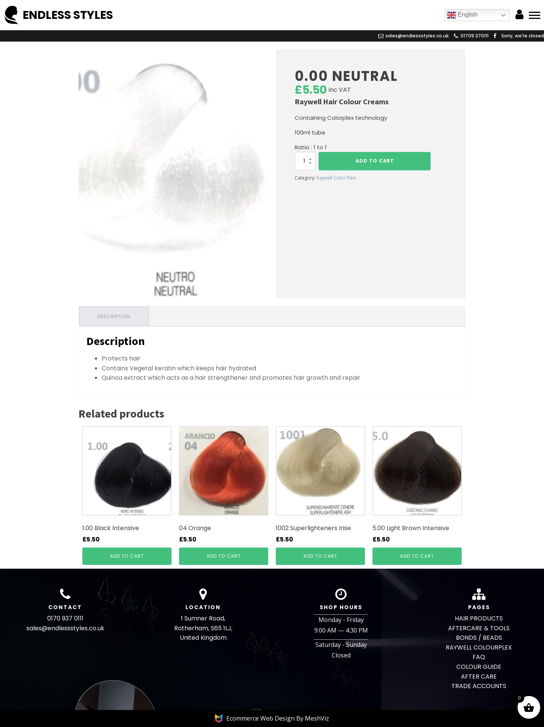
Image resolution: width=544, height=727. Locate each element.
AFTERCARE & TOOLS (479, 628)
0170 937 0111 (65, 618)
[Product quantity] (305, 161)
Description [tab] (113, 316)
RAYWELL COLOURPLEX (479, 647)
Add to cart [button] (127, 556)
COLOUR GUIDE (478, 666)
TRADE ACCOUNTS (478, 686)
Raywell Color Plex (336, 178)
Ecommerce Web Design (261, 718)
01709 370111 (474, 35)
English (462, 15)
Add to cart (374, 161)
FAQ (479, 657)
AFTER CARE (479, 676)
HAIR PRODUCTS (479, 618)
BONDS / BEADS (479, 637)
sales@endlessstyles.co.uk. (417, 35)
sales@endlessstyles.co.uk (65, 628)
